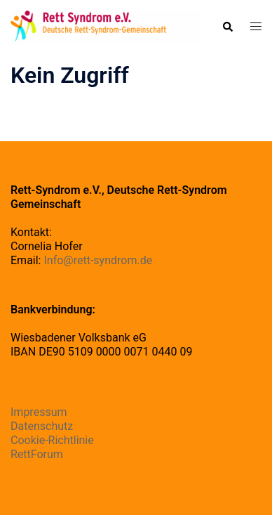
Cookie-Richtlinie (52, 440)
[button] (227, 27)
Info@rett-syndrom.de (97, 260)
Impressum (39, 412)
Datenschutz (42, 426)
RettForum (37, 454)
